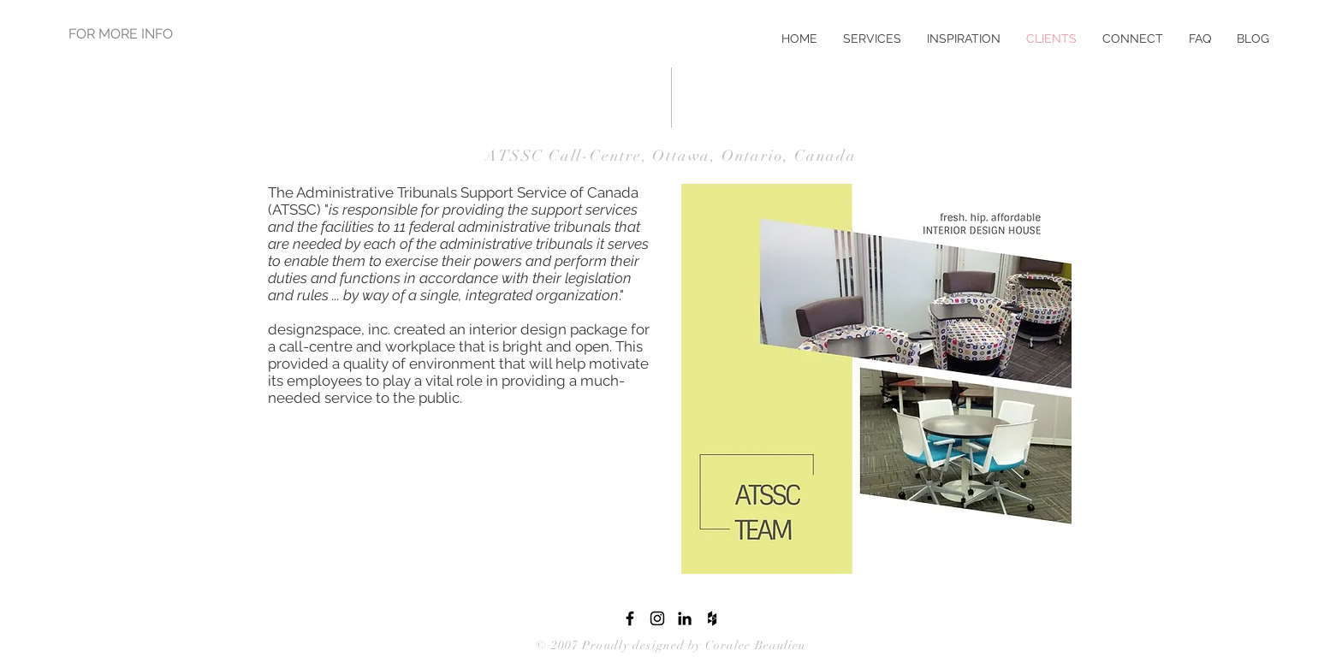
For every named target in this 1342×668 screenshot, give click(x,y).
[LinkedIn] (684, 618)
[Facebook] (630, 618)
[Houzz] (712, 618)
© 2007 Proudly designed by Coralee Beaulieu (670, 645)
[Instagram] (657, 618)
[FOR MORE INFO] (121, 34)
